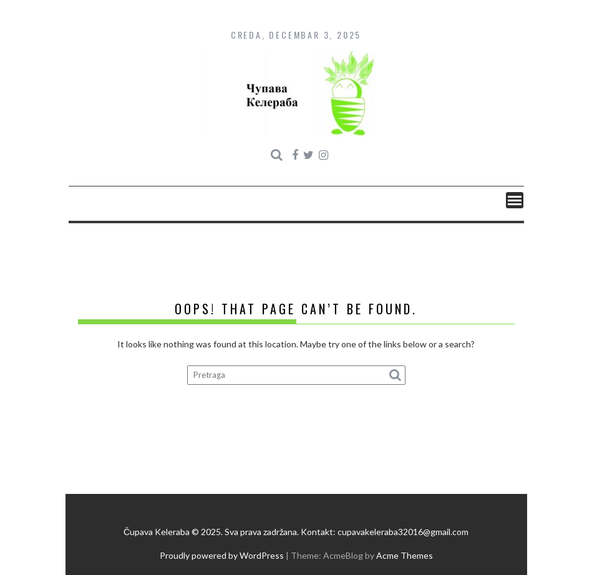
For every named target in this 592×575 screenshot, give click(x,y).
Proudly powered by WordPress (222, 555)
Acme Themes (404, 555)
